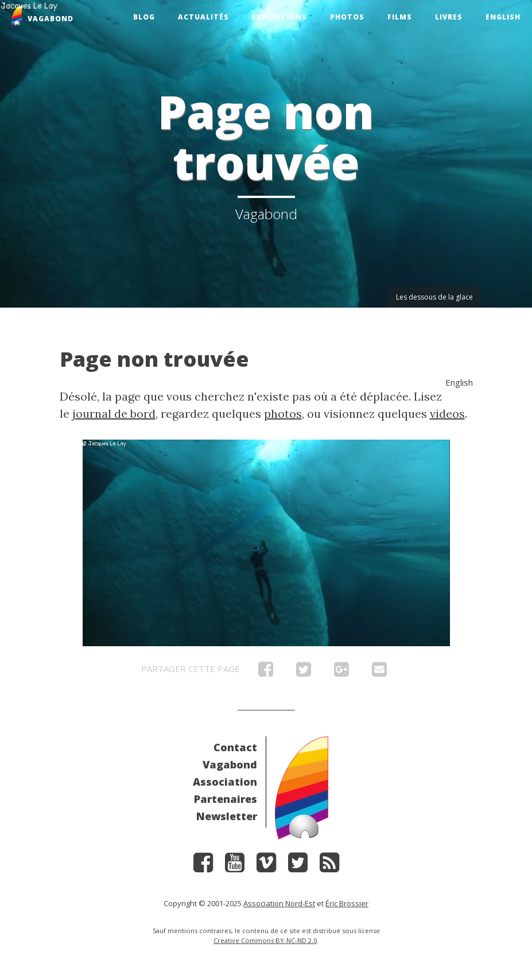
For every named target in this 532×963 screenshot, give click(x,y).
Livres (449, 17)
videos (447, 413)
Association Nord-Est (279, 903)
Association (225, 782)
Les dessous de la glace (434, 297)
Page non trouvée (154, 359)
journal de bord (114, 413)
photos (283, 413)
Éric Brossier (346, 903)
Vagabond (230, 764)
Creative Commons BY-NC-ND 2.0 (265, 940)
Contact (235, 747)
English (503, 17)
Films (399, 17)
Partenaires (225, 799)
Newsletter (226, 816)
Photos (347, 17)
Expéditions (279, 17)
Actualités (203, 17)
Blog (144, 17)
